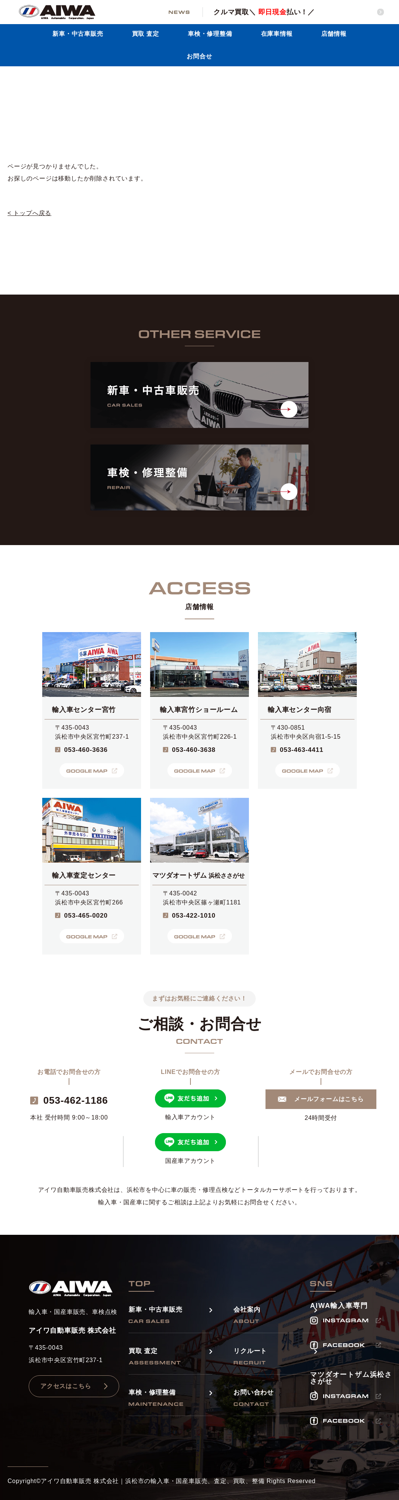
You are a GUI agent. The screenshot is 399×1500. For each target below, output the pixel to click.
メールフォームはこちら (329, 1099)
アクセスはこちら (65, 1386)
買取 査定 (145, 34)
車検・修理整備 (210, 34)
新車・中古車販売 (77, 34)
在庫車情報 (277, 34)
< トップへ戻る (29, 213)
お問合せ (199, 56)
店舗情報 (334, 34)
